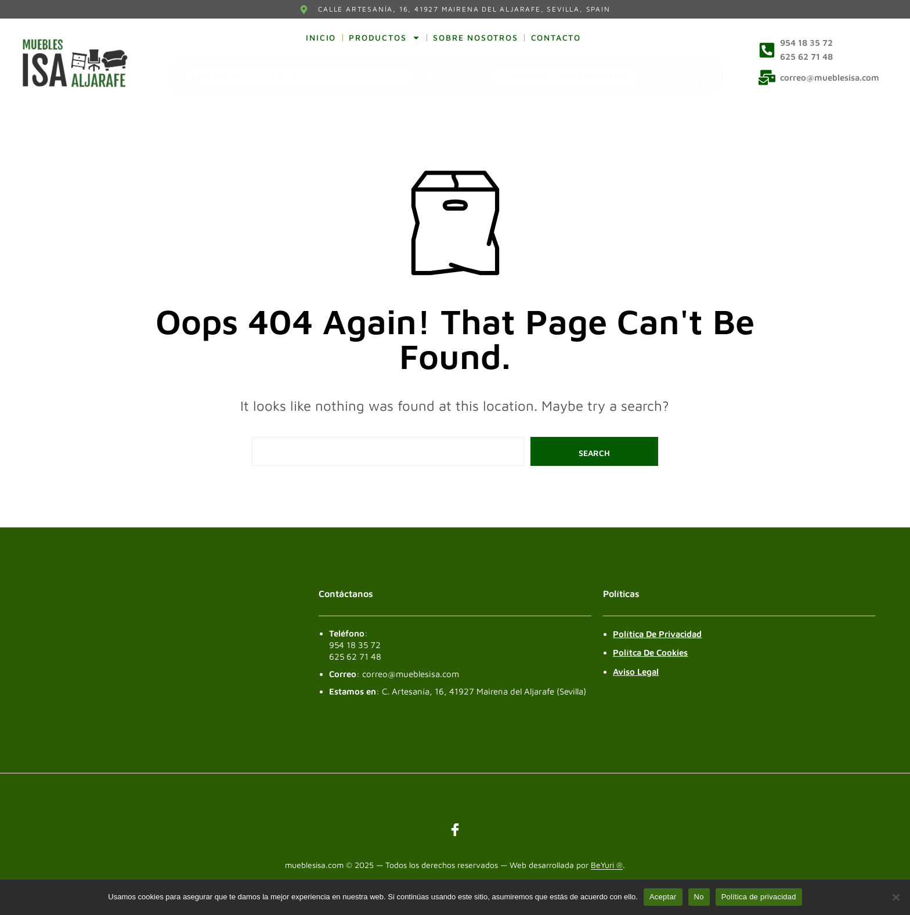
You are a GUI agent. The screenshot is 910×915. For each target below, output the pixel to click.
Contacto (556, 37)
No (699, 896)
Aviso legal (636, 672)
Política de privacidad (758, 896)
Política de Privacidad (657, 634)
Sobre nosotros (475, 37)
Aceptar (663, 896)
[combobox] (299, 76)
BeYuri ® (607, 865)
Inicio (321, 37)
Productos (384, 37)
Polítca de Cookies (650, 652)
